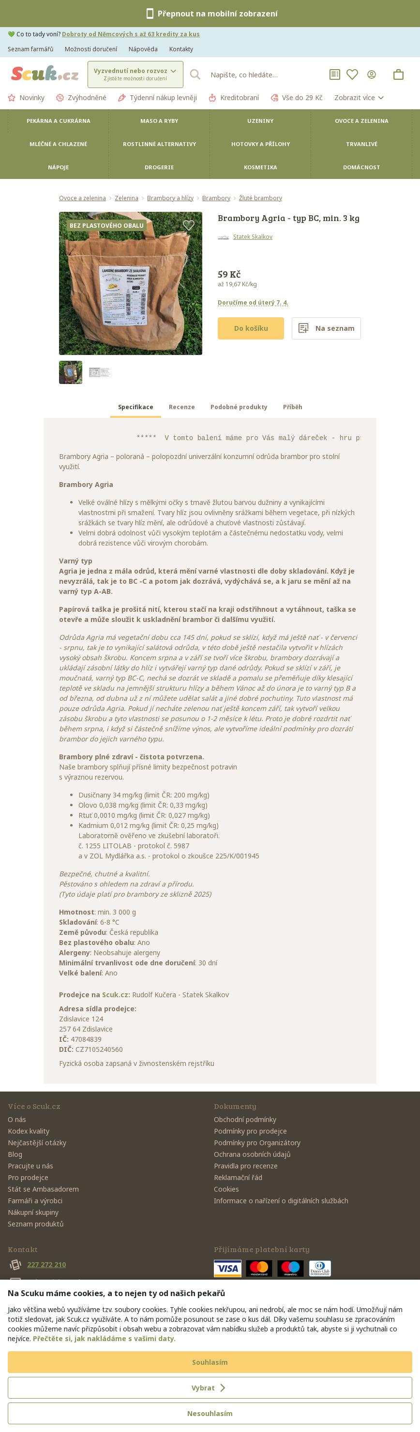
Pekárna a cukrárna (58, 120)
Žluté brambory (260, 198)
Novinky (26, 98)
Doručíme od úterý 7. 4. (253, 302)
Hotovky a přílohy (260, 144)
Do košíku (251, 328)
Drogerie (159, 167)
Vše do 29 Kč (296, 98)
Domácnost (361, 167)
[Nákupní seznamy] (335, 74)
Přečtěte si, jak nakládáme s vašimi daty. (104, 1338)
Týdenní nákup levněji (157, 98)
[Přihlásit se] (373, 74)
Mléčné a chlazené (58, 144)
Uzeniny (260, 120)
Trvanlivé (361, 144)
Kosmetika (260, 167)
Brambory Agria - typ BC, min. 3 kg (289, 217)
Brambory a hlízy (170, 198)
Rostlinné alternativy (159, 144)
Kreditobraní (234, 98)
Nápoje (58, 167)
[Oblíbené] (352, 74)
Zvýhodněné (81, 98)
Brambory (216, 198)
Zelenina (126, 198)
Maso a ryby (159, 120)
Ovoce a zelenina (362, 120)
